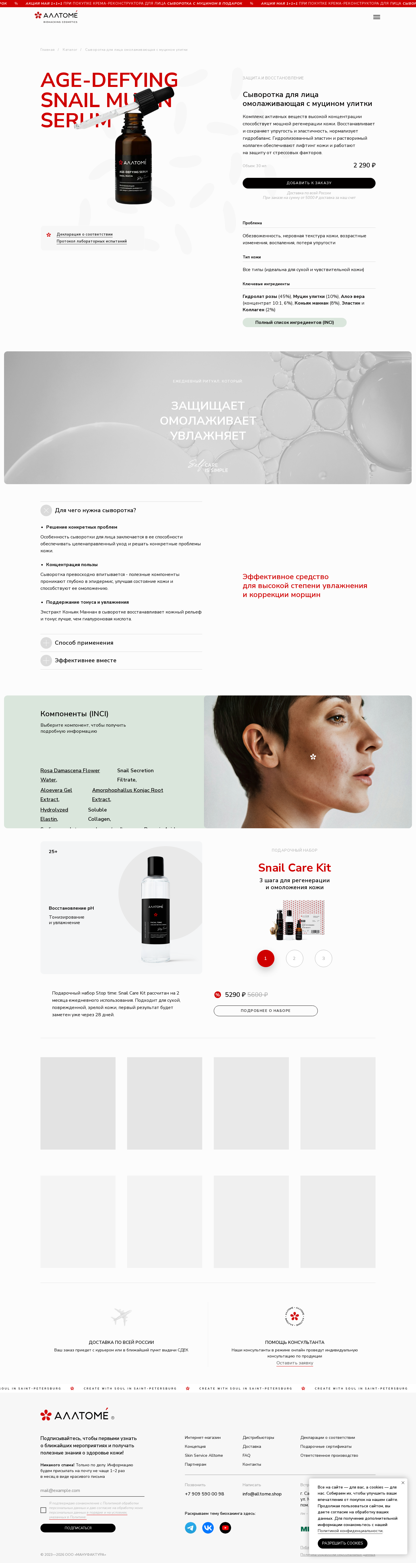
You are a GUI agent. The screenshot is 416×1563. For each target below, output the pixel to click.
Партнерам (195, 1464)
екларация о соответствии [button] (86, 234)
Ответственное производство (329, 1455)
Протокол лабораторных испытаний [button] (92, 241)
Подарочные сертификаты (326, 1446)
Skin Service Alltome (204, 1455)
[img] (225, 1528)
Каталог (70, 50)
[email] (92, 1491)
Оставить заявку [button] (294, 1363)
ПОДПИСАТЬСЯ (78, 1528)
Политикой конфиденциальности (350, 1531)
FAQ (246, 1455)
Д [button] (58, 234)
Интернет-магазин (203, 1437)
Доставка (252, 1446)
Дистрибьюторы (258, 1437)
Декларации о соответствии (327, 1437)
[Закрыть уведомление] (403, 1483)
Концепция (195, 1446)
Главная (47, 50)
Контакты (252, 1464)
